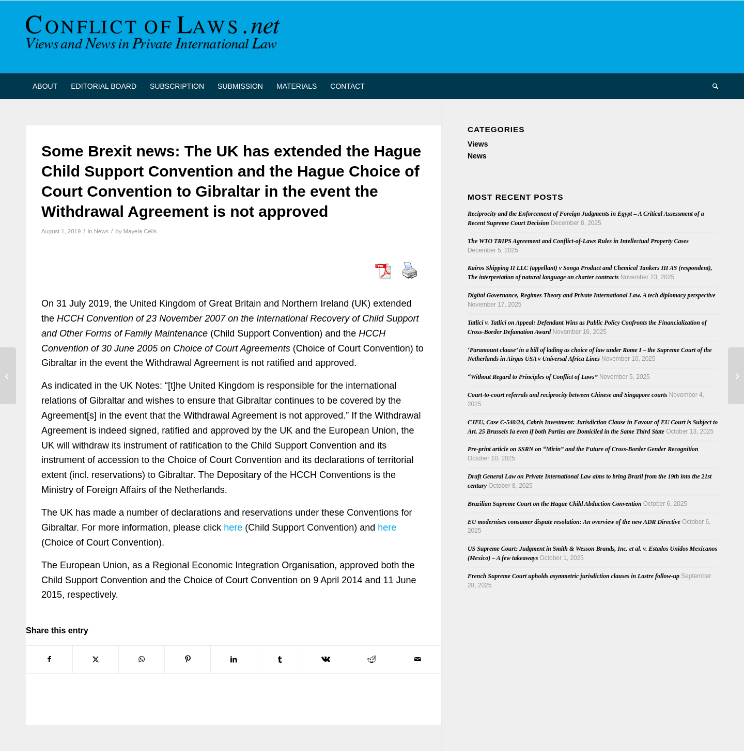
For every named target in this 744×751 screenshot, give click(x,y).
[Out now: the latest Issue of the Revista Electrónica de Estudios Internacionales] (8, 375)
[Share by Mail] (418, 659)
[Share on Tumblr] (280, 659)
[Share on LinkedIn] (233, 659)
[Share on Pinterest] (187, 659)
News (101, 231)
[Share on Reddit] (372, 659)
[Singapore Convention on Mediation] (736, 375)
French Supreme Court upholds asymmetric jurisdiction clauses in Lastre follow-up (573, 576)
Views (478, 144)
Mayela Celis (140, 231)
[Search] (712, 86)
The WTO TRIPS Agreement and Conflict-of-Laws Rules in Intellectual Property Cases (578, 241)
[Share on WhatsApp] (141, 659)
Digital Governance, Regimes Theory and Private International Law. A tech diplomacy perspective (592, 295)
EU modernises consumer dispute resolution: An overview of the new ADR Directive (574, 521)
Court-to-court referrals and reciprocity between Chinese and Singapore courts (567, 394)
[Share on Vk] (326, 659)
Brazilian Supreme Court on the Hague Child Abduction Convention (555, 503)
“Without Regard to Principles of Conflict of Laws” (533, 376)
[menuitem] (45, 86)
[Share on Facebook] (49, 659)
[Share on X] (95, 659)
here (233, 527)
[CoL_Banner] (155, 37)
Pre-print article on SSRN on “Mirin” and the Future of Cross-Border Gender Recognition (583, 449)
